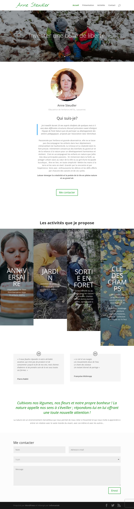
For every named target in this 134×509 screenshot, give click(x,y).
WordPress (30, 505)
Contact (111, 5)
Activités (101, 5)
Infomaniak (54, 505)
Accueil (76, 5)
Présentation (88, 5)
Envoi (114, 490)
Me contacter (67, 192)
